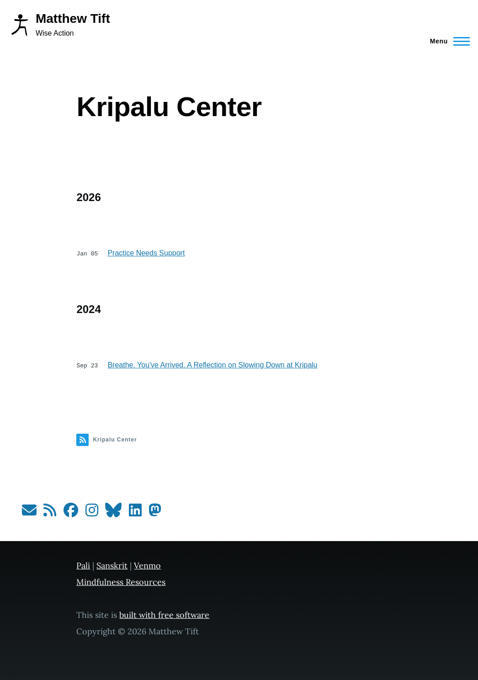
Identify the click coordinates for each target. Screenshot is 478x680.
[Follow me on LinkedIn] (135, 512)
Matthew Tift (73, 18)
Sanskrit (111, 564)
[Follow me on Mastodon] (155, 512)
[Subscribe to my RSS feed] (49, 512)
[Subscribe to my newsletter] (29, 512)
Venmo (147, 564)
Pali (83, 564)
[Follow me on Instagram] (91, 512)
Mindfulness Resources (120, 581)
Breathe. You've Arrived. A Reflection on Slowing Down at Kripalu (212, 364)
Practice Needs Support (146, 253)
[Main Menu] (447, 41)
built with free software (164, 614)
